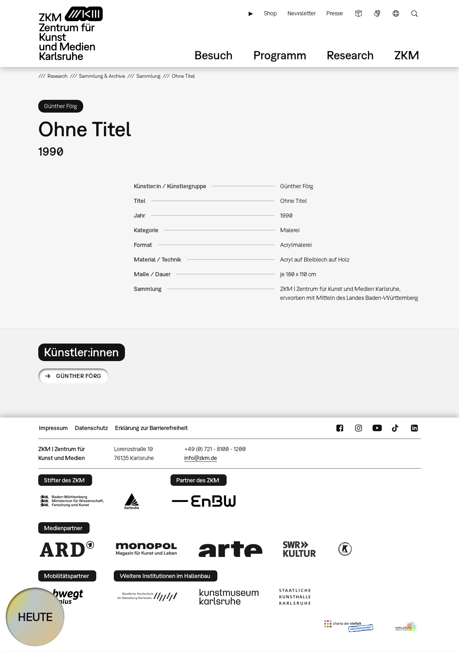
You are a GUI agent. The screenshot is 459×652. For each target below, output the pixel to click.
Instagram (358, 428)
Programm (279, 55)
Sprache (396, 13)
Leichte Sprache (358, 13)
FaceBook (339, 428)
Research (350, 55)
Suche (414, 13)
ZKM (406, 55)
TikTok (396, 428)
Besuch (213, 55)
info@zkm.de (200, 458)
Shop (270, 13)
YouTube (377, 428)
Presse (334, 13)
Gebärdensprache (377, 13)
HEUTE (35, 617)
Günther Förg (78, 376)
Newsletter (302, 13)
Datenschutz (91, 428)
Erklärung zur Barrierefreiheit (151, 428)
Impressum (53, 428)
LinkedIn (414, 428)
